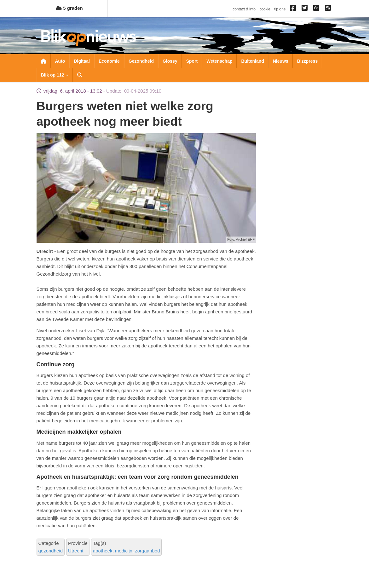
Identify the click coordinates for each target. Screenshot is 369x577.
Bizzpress (307, 61)
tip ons (279, 9)
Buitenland (252, 61)
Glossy (170, 61)
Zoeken (79, 75)
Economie (109, 61)
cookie (264, 9)
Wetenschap (219, 61)
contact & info (244, 9)
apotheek (102, 550)
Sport (192, 61)
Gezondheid (141, 61)
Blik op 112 (55, 74)
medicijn (123, 550)
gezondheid (50, 550)
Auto (60, 61)
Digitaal (82, 61)
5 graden (69, 8)
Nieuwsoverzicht (43, 61)
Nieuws (280, 61)
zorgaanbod (147, 550)
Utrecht (75, 550)
